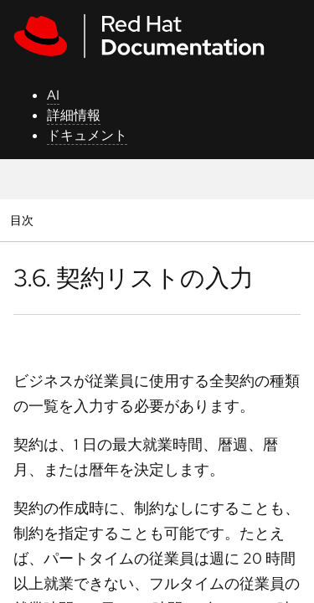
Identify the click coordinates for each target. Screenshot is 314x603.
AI (53, 95)
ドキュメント (87, 135)
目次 (24, 220)
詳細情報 (73, 115)
